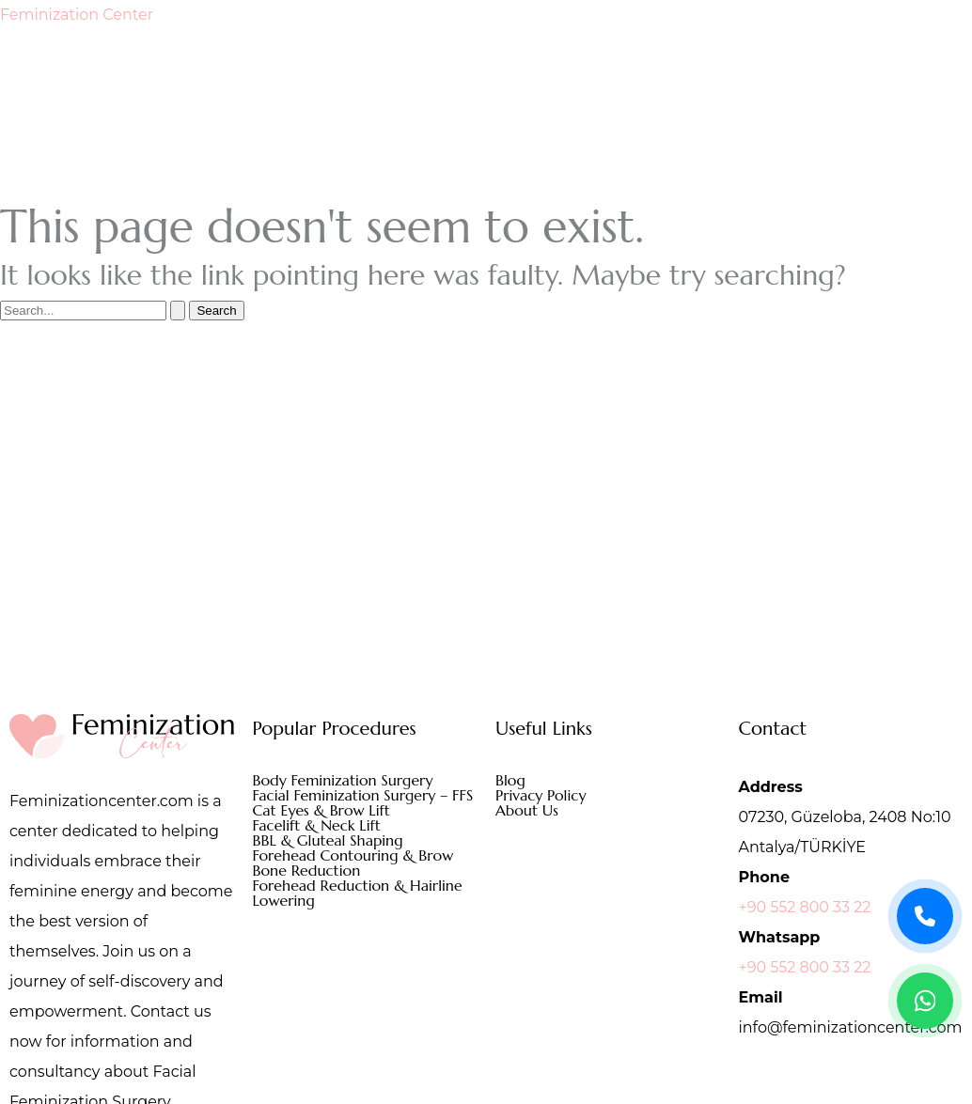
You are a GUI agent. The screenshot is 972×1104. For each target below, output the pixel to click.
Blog (510, 779)
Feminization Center (76, 14)
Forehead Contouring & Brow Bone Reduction (353, 862)
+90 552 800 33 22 (805, 907)
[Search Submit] (177, 310)
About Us (526, 809)
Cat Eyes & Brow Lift (321, 809)
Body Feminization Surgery (343, 779)
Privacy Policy (540, 794)
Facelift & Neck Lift (317, 824)
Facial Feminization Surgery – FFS (363, 794)
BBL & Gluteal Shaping (328, 839)
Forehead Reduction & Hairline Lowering (357, 893)
